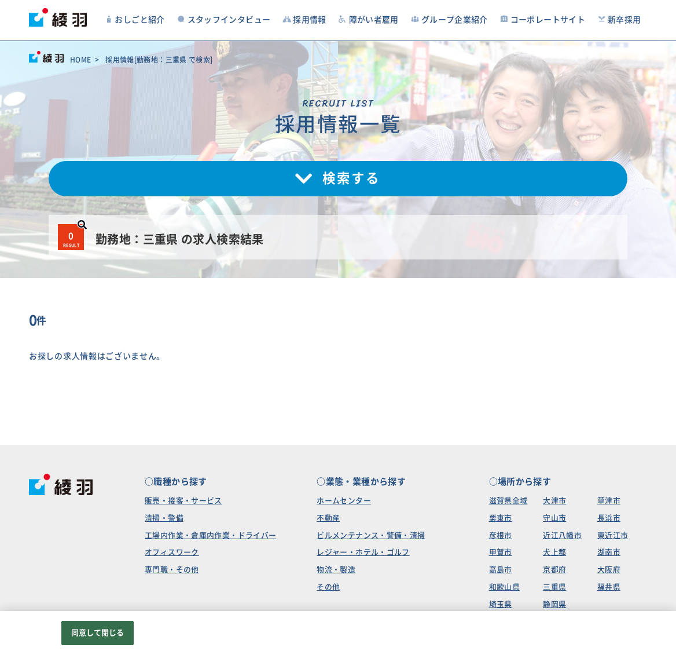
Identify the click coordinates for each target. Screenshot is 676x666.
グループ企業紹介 (448, 19)
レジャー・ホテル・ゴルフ (363, 552)
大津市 (554, 500)
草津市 (608, 500)
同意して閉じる (97, 632)
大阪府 (608, 569)
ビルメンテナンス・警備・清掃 (371, 535)
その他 (328, 587)
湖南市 (608, 552)
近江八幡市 (562, 535)
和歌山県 (504, 587)
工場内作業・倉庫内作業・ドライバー (210, 535)
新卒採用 (619, 19)
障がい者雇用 (368, 19)
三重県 (554, 587)
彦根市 (500, 535)
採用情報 (304, 19)
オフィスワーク (172, 552)
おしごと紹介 (134, 19)
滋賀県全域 (508, 500)
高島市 (500, 569)
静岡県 (554, 604)
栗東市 (500, 518)
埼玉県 (500, 604)
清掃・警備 (164, 518)
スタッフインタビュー (223, 19)
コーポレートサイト (542, 19)
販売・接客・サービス (183, 500)
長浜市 (608, 518)
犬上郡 (554, 552)
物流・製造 (336, 569)
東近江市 (613, 535)
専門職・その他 (172, 569)
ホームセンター (344, 500)
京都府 (554, 569)
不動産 (328, 518)
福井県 (608, 587)
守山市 (554, 518)
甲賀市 (500, 552)
